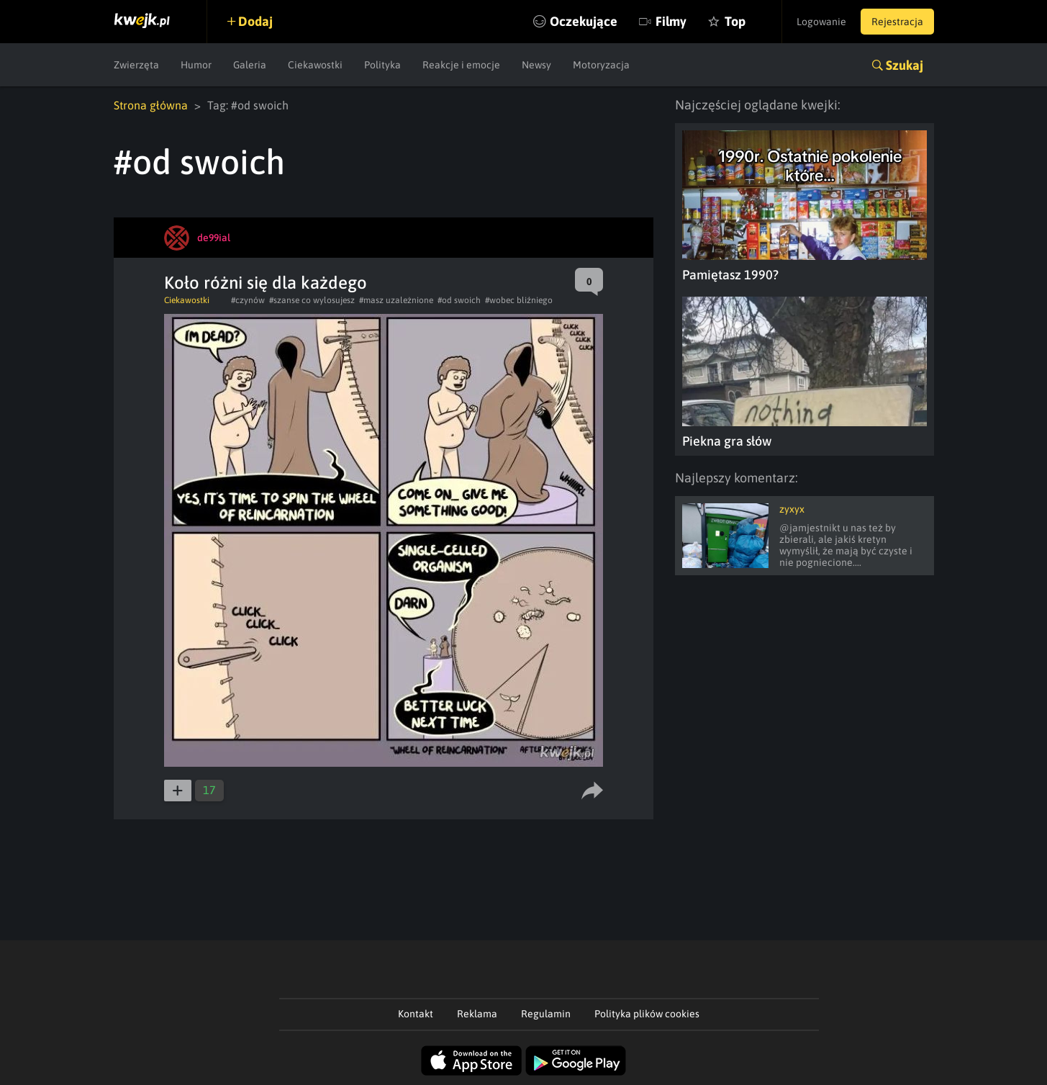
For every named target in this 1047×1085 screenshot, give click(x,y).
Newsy (536, 65)
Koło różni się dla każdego (265, 282)
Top (735, 21)
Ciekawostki (315, 65)
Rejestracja (897, 21)
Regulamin (546, 1013)
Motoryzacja (601, 65)
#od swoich (459, 300)
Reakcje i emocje (461, 65)
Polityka (382, 65)
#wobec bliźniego (519, 300)
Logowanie (821, 21)
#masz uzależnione (396, 300)
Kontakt (415, 1013)
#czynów (248, 300)
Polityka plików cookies (646, 1013)
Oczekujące (583, 21)
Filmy (671, 21)
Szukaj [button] (904, 65)
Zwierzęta (136, 65)
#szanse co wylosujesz (312, 300)
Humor (196, 65)
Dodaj (255, 21)
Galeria (249, 65)
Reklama (477, 1013)
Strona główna (151, 105)
